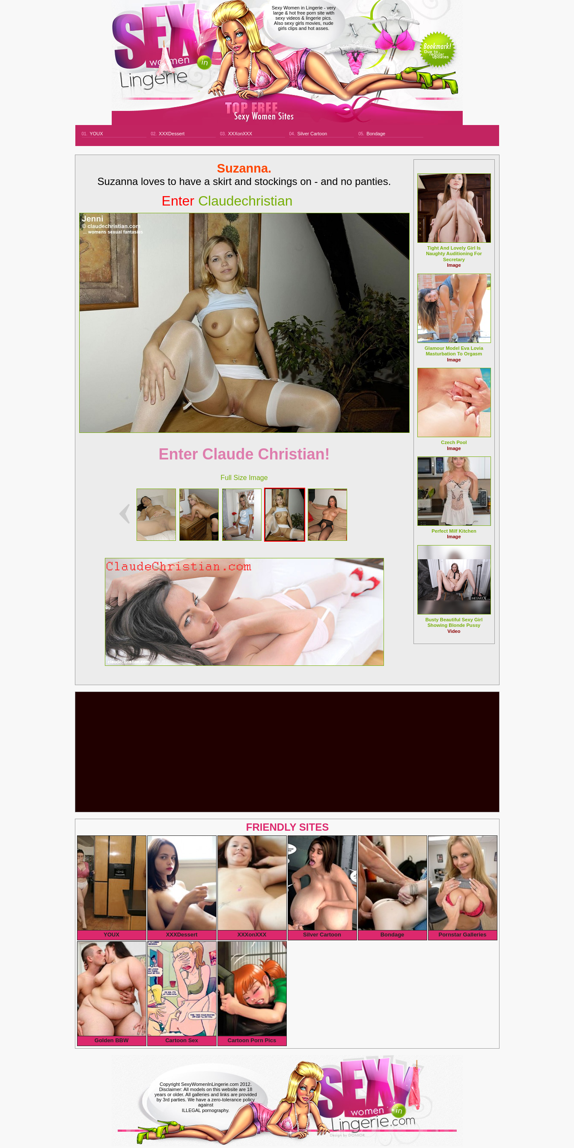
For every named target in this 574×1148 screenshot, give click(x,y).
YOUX (96, 133)
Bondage (375, 133)
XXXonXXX (240, 133)
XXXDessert (171, 133)
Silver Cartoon (312, 133)
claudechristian (227, 201)
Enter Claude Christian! (244, 454)
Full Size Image (244, 477)
